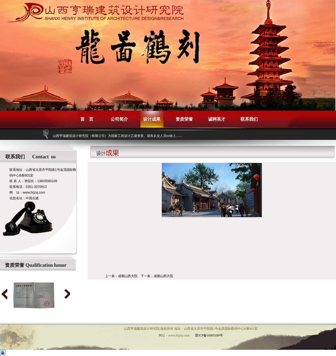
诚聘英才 (216, 119)
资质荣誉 (184, 119)
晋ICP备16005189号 (209, 335)
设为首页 (228, 9)
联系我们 (260, 9)
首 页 (86, 119)
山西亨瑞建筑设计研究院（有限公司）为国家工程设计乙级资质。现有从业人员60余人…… (118, 136)
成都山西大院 (127, 276)
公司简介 (119, 119)
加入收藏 (244, 9)
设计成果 (151, 119)
